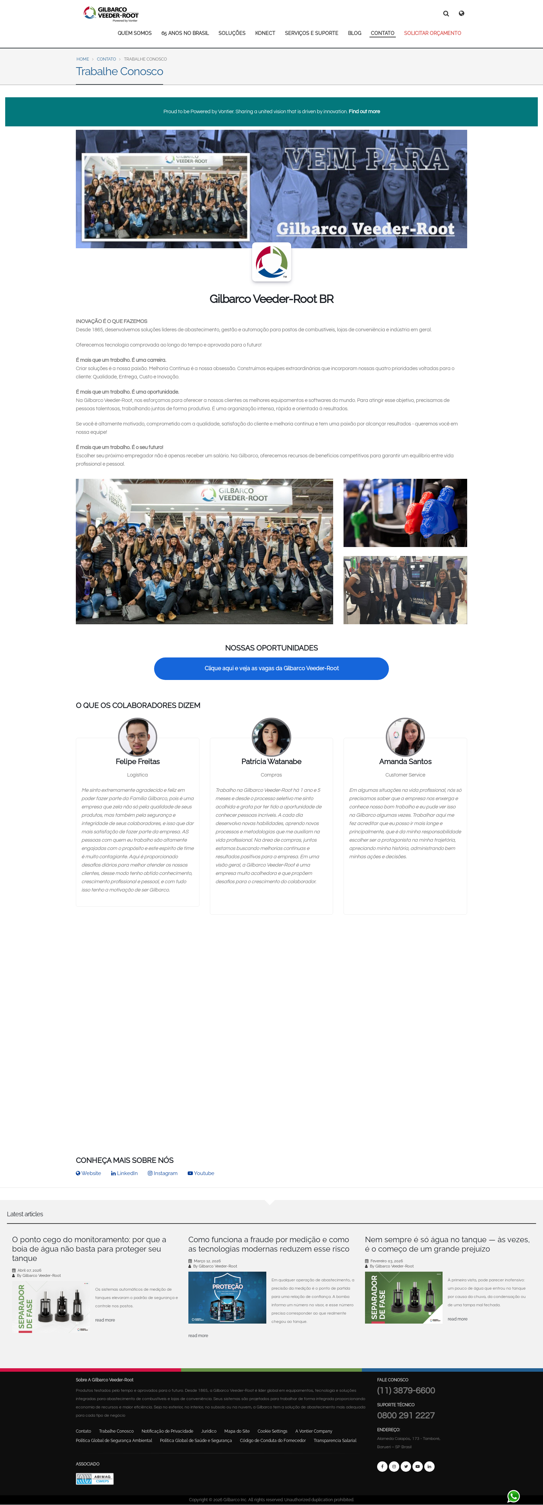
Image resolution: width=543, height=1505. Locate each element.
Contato (106, 59)
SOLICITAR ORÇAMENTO (432, 33)
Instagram (163, 1173)
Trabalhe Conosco (116, 1431)
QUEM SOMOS (135, 33)
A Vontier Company (313, 1431)
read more (105, 1320)
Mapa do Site (237, 1431)
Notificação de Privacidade (167, 1431)
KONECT (265, 33)
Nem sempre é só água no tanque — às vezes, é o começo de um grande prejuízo (447, 1244)
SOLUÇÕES (232, 33)
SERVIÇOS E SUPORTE (311, 33)
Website (88, 1173)
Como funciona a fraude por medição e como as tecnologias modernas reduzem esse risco (268, 1244)
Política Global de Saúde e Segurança (196, 1440)
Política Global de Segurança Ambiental (114, 1440)
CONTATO (382, 33)
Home (83, 59)
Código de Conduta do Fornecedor (273, 1440)
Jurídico (208, 1431)
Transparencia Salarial (335, 1440)
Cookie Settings (272, 1431)
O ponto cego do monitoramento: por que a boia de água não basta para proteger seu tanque (89, 1249)
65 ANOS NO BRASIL (185, 33)
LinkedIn (124, 1173)
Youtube (201, 1173)
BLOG (354, 33)
